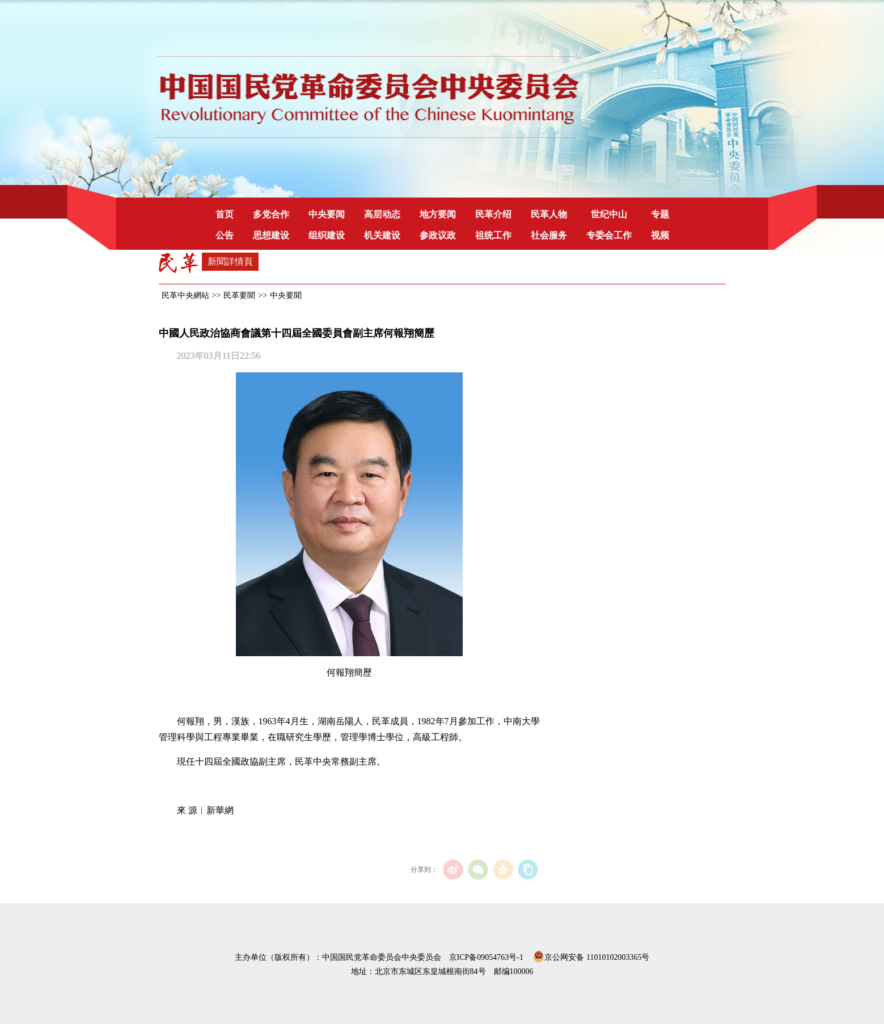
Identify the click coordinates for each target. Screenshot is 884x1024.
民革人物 (549, 214)
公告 (224, 235)
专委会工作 (609, 235)
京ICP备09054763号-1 (486, 957)
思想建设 (271, 235)
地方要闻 (438, 214)
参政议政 (438, 235)
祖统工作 (493, 235)
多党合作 (271, 214)
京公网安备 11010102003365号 (591, 955)
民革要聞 (239, 295)
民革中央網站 (185, 295)
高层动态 (382, 214)
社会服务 (549, 235)
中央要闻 (326, 214)
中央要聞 (286, 295)
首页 (224, 214)
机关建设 (382, 235)
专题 (660, 214)
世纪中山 (609, 214)
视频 (660, 235)
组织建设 (326, 235)
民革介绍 (493, 214)
